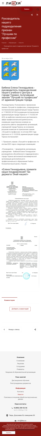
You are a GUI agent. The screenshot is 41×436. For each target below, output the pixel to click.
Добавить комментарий (20, 309)
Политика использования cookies (24, 429)
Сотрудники (21, 366)
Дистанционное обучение (20, 380)
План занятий (20, 377)
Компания (20, 357)
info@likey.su (22, 421)
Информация (20, 388)
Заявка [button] (26, 9)
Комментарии (9, 300)
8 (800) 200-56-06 (20, 408)
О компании (20, 361)
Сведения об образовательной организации (20, 372)
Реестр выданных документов (20, 383)
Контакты (20, 391)
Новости (20, 394)
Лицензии (20, 363)
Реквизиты (20, 369)
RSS (37, 15)
